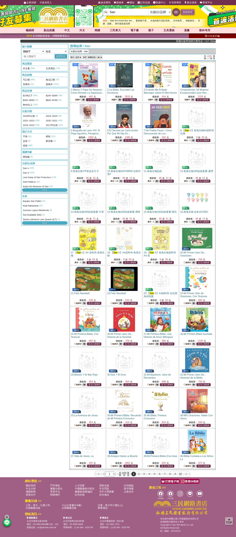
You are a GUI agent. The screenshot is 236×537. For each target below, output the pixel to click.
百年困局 (177, 20)
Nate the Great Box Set (121, 20)
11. (153, 171)
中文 (67, 30)
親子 (151, 30)
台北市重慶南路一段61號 (112, 521)
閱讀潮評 (55, 494)
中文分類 (31, 488)
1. (87, 92)
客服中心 (159, 2)
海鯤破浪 (190, 20)
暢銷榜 (30, 30)
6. (122, 133)
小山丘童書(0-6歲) (72, 505)
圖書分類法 (56, 488)
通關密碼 (31, 491)
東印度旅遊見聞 (122, 23)
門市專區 (55, 485)
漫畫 (187, 30)
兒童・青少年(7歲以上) (110, 505)
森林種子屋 (141, 20)
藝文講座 (190, 2)
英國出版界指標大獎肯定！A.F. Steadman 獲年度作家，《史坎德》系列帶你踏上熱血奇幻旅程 (204, 41)
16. (194, 212)
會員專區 (104, 2)
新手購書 (129, 488)
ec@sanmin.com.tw (46, 527)
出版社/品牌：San (79, 51)
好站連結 (104, 494)
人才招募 (80, 485)
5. (86, 133)
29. (84, 374)
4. (196, 92)
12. (196, 171)
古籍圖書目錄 (33, 508)
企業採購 (30, 2)
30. (116, 374)
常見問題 (104, 488)
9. (85, 171)
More (44, 190)
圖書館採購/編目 (84, 491)
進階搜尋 (187, 12)
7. (158, 133)
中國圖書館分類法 (84, 488)
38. (122, 456)
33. (84, 415)
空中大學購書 (106, 491)
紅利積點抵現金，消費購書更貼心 (48, 35)
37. (82, 456)
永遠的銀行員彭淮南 (160, 20)
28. (196, 334)
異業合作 (31, 494)
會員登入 (45, 2)
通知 (130, 2)
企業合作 (129, 491)
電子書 (134, 30)
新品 (49, 30)
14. (123, 212)
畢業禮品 (103, 508)
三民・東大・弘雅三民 (38, 505)
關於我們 (31, 485)
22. (116, 293)
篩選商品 (61, 56)
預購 (75, 65)
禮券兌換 (104, 485)
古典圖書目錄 (69, 508)
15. (160, 212)
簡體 (97, 30)
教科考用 (204, 30)
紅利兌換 (143, 2)
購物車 (119, 2)
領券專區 (175, 2)
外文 (82, 30)
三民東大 (115, 30)
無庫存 (78, 140)
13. (87, 212)
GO (176, 12)
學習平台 (206, 2)
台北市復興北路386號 (37, 521)
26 (180, 474)
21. (80, 293)
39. (160, 456)
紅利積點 (129, 485)
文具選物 (168, 30)
